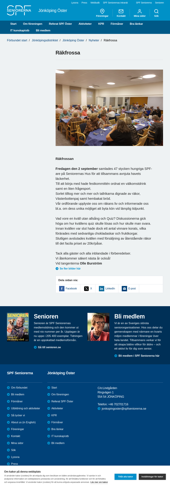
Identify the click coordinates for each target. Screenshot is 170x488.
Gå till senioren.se (49, 347)
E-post (132, 288)
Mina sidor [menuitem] (140, 13)
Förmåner (117, 23)
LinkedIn (110, 288)
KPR (101, 23)
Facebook (71, 288)
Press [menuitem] (84, 2)
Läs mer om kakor (99, 482)
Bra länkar (136, 23)
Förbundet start (17, 40)
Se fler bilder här (70, 268)
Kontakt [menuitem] (121, 13)
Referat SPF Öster (60, 23)
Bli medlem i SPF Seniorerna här (139, 355)
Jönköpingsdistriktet (45, 40)
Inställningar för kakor (152, 477)
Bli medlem (43, 30)
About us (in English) (23, 422)
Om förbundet (19, 387)
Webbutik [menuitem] (95, 2)
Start (13, 23)
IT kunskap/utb (19, 30)
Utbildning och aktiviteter (25, 408)
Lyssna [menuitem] (74, 2)
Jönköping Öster (73, 40)
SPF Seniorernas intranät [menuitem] (115, 2)
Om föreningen (32, 23)
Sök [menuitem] (156, 13)
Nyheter (94, 40)
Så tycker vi (18, 415)
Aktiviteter (85, 23)
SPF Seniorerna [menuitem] (144, 2)
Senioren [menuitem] (159, 2)
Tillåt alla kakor (125, 477)
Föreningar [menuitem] (102, 13)
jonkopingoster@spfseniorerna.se (124, 408)
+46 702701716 (118, 404)
